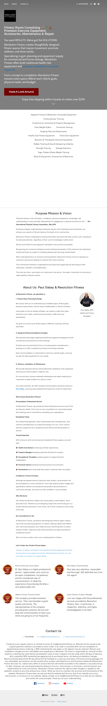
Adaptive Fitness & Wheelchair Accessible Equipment (53, 115)
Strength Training (43, 148)
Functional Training (64, 127)
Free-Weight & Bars (43, 127)
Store (6, 4)
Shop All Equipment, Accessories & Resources (53, 156)
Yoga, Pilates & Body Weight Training (53, 152)
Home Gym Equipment (69, 135)
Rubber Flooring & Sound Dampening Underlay (53, 144)
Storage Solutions (63, 148)
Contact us (24, 4)
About (14, 4)
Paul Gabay (20, 389)
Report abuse (61, 701)
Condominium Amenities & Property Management (53, 123)
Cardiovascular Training (53, 119)
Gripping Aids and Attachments (53, 131)
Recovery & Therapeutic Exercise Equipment (53, 140)
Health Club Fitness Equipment (41, 135)
